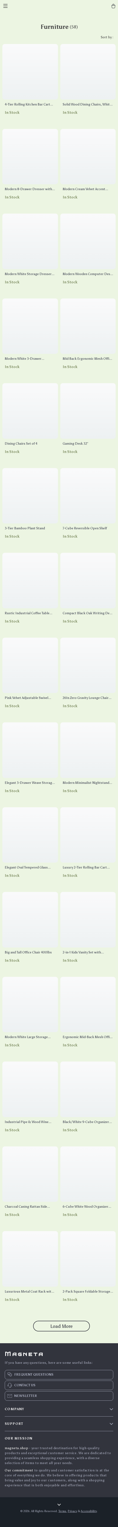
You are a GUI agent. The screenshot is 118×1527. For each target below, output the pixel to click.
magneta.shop (16, 1448)
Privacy (72, 1511)
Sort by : (107, 37)
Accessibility (89, 1511)
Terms (62, 1511)
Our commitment (19, 1470)
